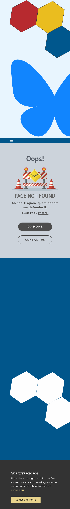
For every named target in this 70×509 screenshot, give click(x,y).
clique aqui (17, 490)
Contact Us (35, 239)
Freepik (43, 213)
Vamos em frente (26, 499)
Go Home (35, 226)
